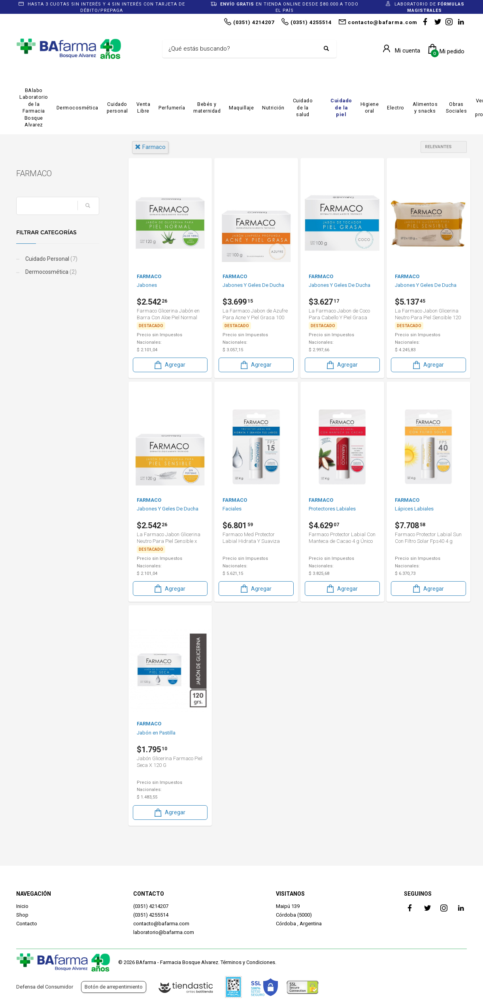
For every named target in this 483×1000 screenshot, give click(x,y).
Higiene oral (369, 107)
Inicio (22, 906)
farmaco (150, 147)
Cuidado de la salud (303, 107)
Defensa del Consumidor (44, 987)
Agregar (169, 365)
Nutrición (273, 108)
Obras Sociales (456, 107)
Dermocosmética (77, 108)
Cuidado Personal (50, 259)
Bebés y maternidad (207, 107)
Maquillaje (241, 108)
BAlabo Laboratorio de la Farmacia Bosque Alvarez (33, 107)
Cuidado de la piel (341, 107)
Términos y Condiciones (248, 962)
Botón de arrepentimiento (114, 987)
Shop (22, 915)
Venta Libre (143, 107)
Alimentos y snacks (425, 107)
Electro (395, 108)
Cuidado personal (117, 107)
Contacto (26, 924)
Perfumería (171, 108)
